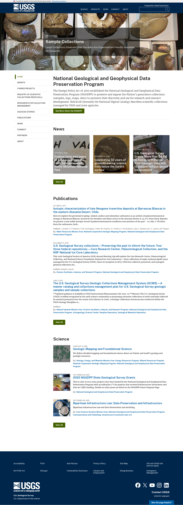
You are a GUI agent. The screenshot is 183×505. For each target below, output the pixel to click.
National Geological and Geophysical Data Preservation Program (131, 272)
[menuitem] (84, 8)
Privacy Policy (99, 464)
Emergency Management (152, 472)
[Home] (24, 11)
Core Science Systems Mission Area (92, 412)
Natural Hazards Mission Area (69, 310)
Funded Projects (26, 88)
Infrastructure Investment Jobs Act (117, 415)
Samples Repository (108, 312)
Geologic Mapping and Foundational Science (102, 349)
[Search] (167, 9)
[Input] (154, 9)
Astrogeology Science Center (86, 312)
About (125, 9)
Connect (115, 9)
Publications (24, 118)
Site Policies (72, 464)
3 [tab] (91, 66)
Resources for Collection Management (31, 104)
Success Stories (26, 112)
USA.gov (44, 471)
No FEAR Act (19, 471)
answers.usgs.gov (161, 496)
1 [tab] (84, 66)
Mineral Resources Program (152, 360)
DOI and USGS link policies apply (155, 465)
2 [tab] (88, 66)
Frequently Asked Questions (156, 5)
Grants (21, 82)
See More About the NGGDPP (69, 111)
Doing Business (126, 471)
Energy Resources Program (127, 360)
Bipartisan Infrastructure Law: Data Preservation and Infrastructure (117, 403)
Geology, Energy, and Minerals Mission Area (95, 360)
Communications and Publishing (87, 415)
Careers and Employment (98, 472)
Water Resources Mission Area (69, 232)
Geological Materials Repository (132, 312)
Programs (51, 36)
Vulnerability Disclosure (77, 471)
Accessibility (19, 464)
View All (59, 182)
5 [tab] (98, 66)
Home (20, 77)
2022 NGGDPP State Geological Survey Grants (104, 377)
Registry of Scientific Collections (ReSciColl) (29, 95)
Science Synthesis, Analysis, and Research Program (79, 272)
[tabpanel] (91, 41)
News (105, 9)
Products (95, 9)
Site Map (124, 464)
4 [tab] (95, 66)
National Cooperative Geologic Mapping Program (105, 232)
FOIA (42, 464)
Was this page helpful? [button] (161, 502)
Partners (22, 135)
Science (84, 9)
